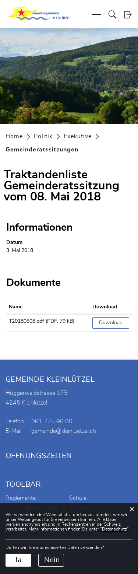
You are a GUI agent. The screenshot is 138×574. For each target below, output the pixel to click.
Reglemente (21, 498)
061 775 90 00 (51, 421)
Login (127, 14)
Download (111, 322)
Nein (52, 560)
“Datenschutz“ (114, 529)
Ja (18, 560)
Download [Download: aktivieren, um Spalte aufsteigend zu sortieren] (104, 306)
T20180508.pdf (26, 321)
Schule (77, 498)
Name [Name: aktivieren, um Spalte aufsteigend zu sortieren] (15, 306)
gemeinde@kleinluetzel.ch (63, 431)
